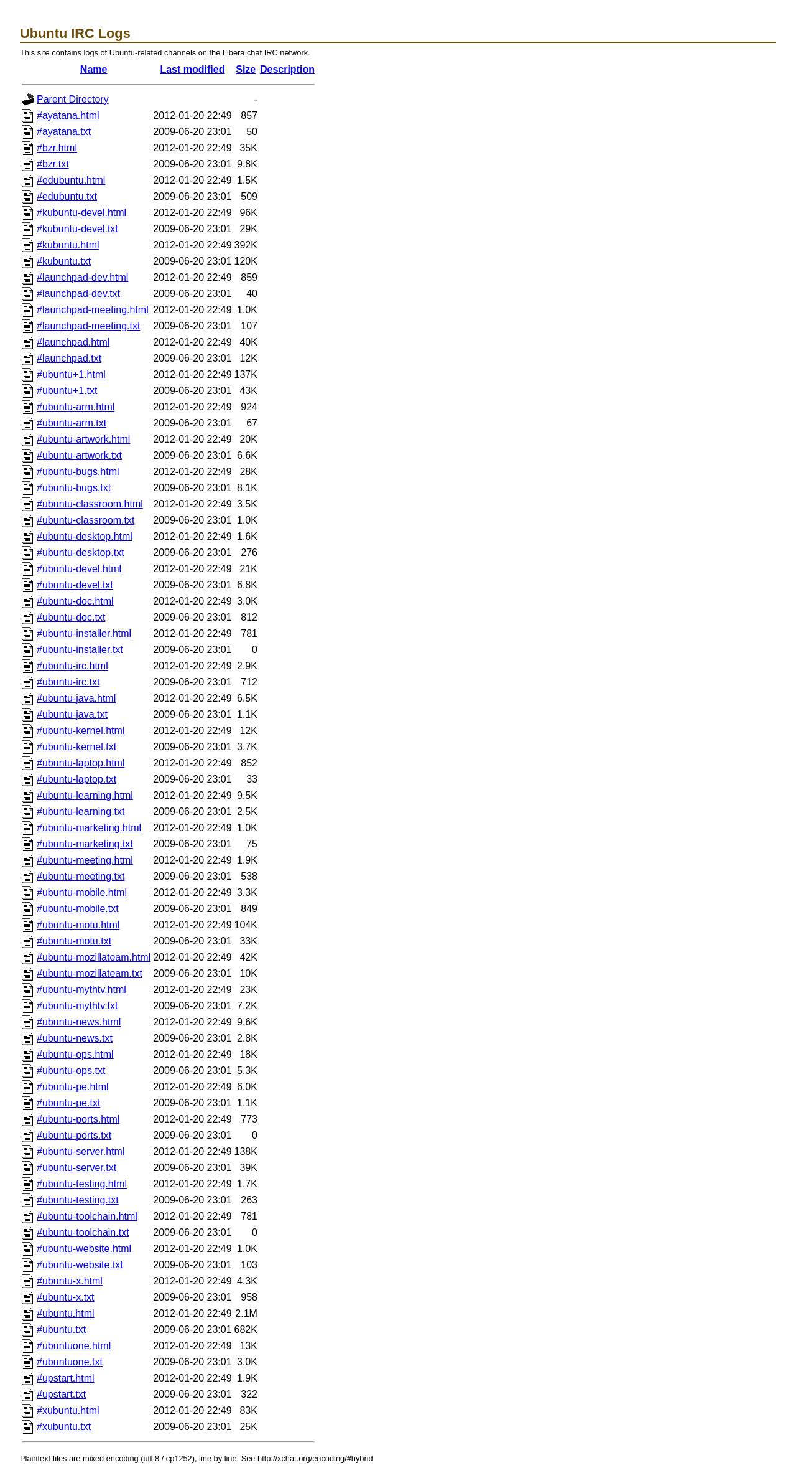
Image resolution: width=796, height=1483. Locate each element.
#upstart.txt (61, 1394)
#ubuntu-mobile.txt (78, 908)
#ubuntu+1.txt (67, 390)
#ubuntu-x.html (70, 1281)
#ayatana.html (68, 115)
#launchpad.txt (69, 358)
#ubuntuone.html (74, 1345)
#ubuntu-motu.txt (74, 941)
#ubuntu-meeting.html (85, 860)
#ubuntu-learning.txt (80, 811)
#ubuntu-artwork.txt (79, 455)
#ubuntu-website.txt (80, 1264)
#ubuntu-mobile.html (82, 892)
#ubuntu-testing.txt (78, 1200)
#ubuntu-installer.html (84, 633)
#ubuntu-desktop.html (84, 536)
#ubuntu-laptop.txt (76, 779)
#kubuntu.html (68, 245)
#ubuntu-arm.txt (71, 423)
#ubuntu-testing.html (82, 1184)
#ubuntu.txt (61, 1329)
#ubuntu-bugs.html (78, 471)
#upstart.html (65, 1378)
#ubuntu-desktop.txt (80, 552)
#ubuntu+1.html (71, 374)
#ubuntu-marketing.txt (85, 844)
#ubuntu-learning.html (85, 795)
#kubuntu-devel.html (81, 212)
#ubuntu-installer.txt (80, 649)
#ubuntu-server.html (80, 1151)
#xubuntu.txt (64, 1426)
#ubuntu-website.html (84, 1248)
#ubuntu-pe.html (73, 1086)
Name (94, 69)
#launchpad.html (73, 342)
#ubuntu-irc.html (72, 666)
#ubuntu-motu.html (78, 925)
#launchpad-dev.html (82, 277)
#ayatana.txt (64, 131)
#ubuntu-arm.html (75, 407)
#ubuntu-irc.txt (68, 682)
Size (246, 69)
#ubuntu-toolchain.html (87, 1216)
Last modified (192, 69)
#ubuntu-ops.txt (71, 1070)
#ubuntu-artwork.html (83, 439)
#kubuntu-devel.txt (77, 229)
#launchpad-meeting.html (93, 309)
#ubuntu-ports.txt (74, 1135)
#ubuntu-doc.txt (71, 617)
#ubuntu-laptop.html (80, 763)
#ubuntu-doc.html (75, 601)
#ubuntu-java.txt (72, 714)
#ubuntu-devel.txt (75, 585)
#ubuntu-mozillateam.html (93, 957)
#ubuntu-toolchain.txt (83, 1232)
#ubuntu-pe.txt (68, 1103)
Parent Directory (73, 99)
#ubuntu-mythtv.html (81, 989)
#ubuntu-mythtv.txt (77, 1005)
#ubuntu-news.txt (75, 1038)
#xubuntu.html (68, 1410)
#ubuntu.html (66, 1313)
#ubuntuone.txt (70, 1362)
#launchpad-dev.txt (78, 293)
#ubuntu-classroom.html (90, 504)
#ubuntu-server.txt (76, 1167)
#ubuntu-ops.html (75, 1054)
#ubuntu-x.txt (66, 1297)
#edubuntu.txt (67, 196)
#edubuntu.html (71, 180)
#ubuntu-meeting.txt (80, 876)
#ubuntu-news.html (79, 1022)
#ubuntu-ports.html (78, 1119)
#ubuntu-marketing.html (89, 827)
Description (287, 69)
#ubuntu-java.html (76, 698)
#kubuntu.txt (64, 261)
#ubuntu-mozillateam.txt (89, 973)
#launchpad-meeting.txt (88, 326)
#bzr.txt (53, 164)
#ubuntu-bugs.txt (74, 488)
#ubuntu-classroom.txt (85, 520)
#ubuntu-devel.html (79, 568)
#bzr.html (57, 148)
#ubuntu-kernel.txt (76, 747)
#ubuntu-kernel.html (80, 730)
